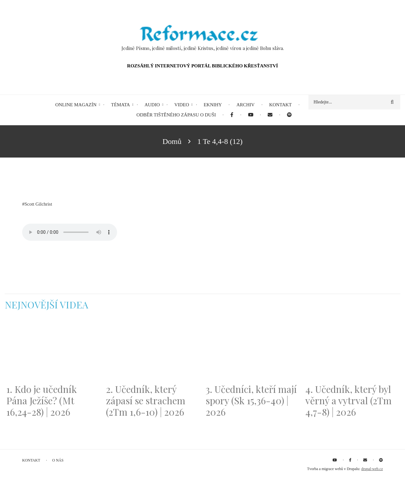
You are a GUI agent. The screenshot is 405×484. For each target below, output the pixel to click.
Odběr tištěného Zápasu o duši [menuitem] (176, 114)
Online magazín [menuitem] (76, 104)
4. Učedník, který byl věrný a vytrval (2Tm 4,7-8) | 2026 (348, 400)
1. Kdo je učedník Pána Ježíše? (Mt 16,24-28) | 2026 (41, 400)
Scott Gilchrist (38, 204)
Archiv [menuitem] (245, 104)
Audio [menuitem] (152, 104)
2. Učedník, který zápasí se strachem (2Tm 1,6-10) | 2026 (145, 400)
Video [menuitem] (181, 104)
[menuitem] (231, 115)
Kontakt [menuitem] (280, 104)
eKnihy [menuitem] (213, 104)
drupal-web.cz (372, 469)
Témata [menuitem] (120, 104)
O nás (58, 460)
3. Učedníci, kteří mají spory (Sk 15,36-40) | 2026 (251, 400)
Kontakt (31, 460)
